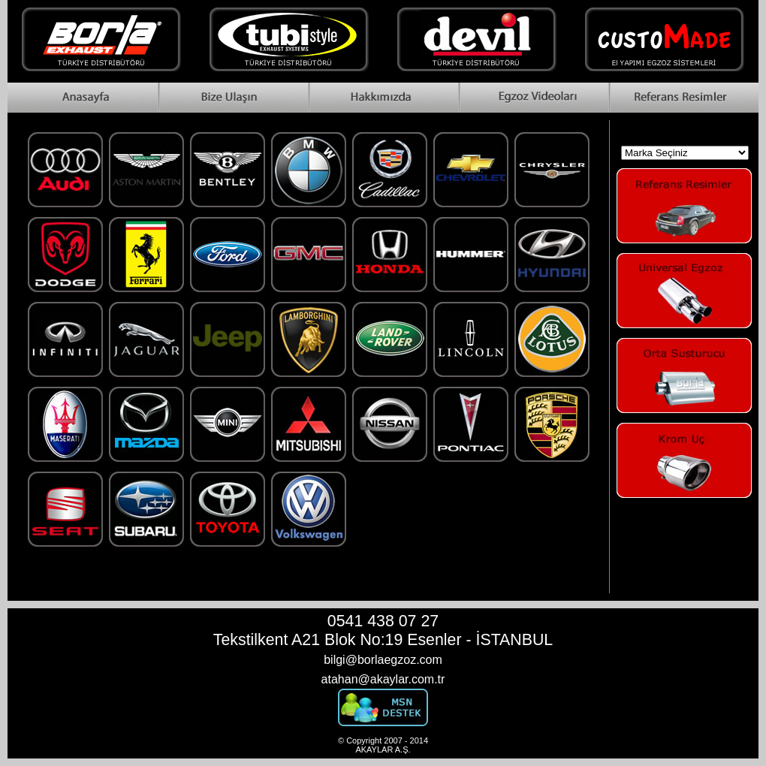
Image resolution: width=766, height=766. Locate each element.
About (383, 98)
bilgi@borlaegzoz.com (383, 659)
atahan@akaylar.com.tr (383, 679)
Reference (683, 98)
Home (83, 98)
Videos (533, 98)
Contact (233, 98)
